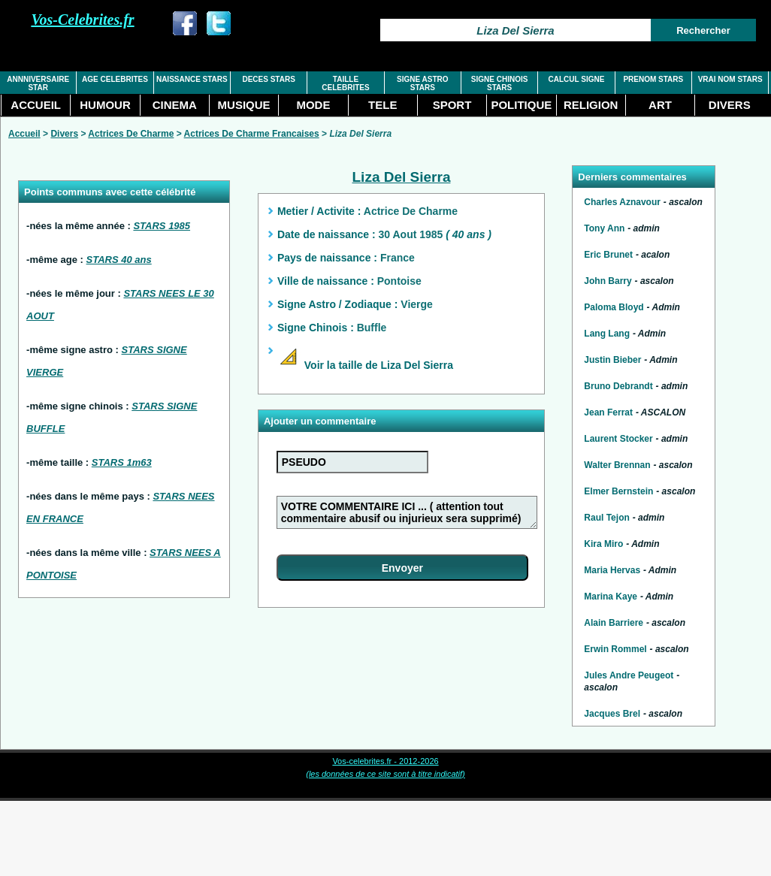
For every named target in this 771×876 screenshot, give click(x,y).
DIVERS (730, 104)
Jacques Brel (612, 713)
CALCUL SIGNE (577, 79)
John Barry (607, 281)
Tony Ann (604, 228)
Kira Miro (603, 544)
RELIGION (591, 104)
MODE (313, 104)
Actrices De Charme (131, 133)
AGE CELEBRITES (115, 79)
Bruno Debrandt (618, 386)
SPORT (452, 104)
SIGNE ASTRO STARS (423, 83)
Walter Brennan (617, 465)
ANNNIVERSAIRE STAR (38, 83)
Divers (64, 133)
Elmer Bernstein (618, 491)
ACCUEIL (36, 104)
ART (660, 104)
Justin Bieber (612, 360)
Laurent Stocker (618, 438)
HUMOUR (105, 104)
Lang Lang (607, 333)
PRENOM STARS (653, 79)
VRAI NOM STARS (730, 79)
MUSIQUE (244, 104)
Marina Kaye (610, 596)
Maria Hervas (612, 570)
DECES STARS (268, 79)
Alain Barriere (613, 623)
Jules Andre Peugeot (628, 675)
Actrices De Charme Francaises (251, 133)
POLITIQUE (521, 104)
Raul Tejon (606, 517)
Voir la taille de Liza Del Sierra (365, 365)
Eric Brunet (608, 254)
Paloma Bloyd (613, 307)
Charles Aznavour (622, 202)
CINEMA (175, 104)
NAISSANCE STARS (192, 79)
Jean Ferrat (608, 412)
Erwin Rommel (615, 649)
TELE (382, 104)
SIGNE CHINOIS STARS (499, 83)
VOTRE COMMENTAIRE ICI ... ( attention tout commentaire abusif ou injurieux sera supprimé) (407, 512)
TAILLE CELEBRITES (345, 83)
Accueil (24, 133)
